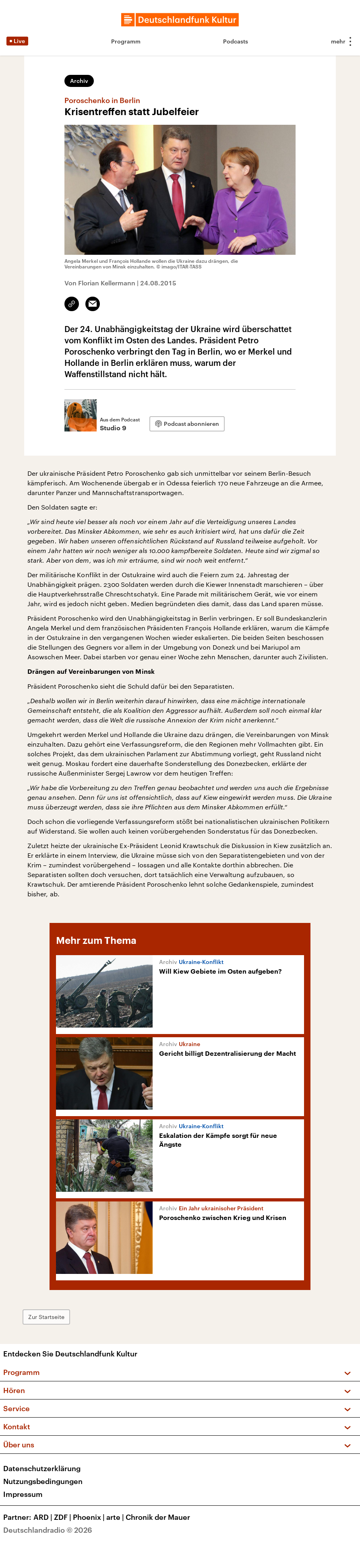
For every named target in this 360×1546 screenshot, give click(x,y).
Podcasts (235, 41)
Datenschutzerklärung (42, 1468)
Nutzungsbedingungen (43, 1481)
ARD (43, 1517)
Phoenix (89, 1517)
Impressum (23, 1494)
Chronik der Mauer (158, 1517)
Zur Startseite (46, 1316)
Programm (126, 41)
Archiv (79, 80)
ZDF (63, 1517)
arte (116, 1517)
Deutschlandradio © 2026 (47, 1529)
